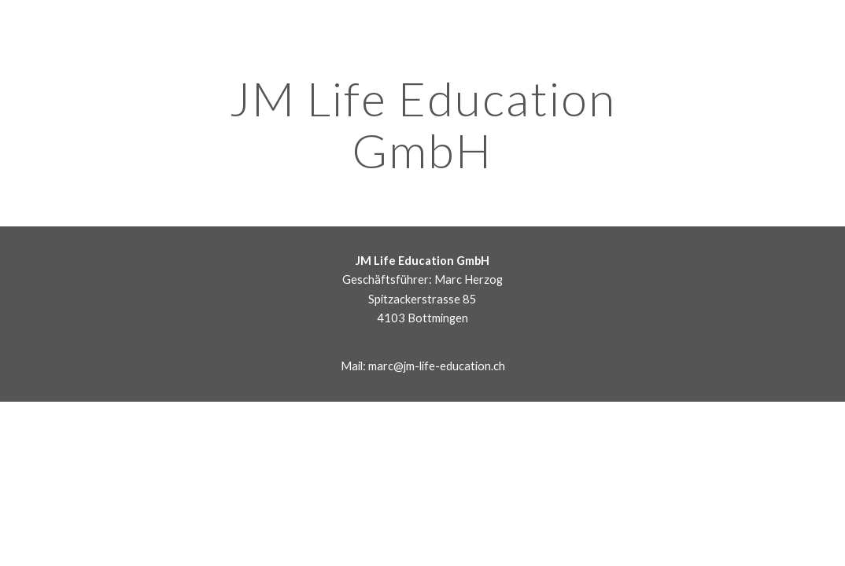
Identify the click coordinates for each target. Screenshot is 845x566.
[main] (422, 124)
